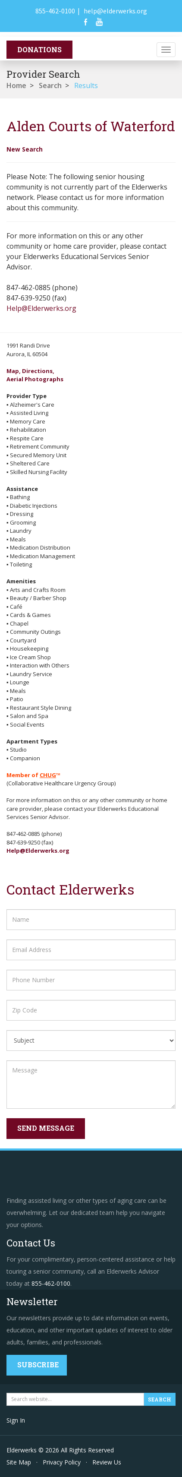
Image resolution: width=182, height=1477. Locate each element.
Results (86, 85)
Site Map (18, 1462)
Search (50, 85)
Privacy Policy (62, 1462)
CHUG (48, 775)
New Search (24, 149)
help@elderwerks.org (115, 10)
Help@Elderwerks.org (41, 308)
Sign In (15, 1420)
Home (16, 85)
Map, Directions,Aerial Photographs (34, 375)
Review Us (106, 1462)
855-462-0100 (55, 10)
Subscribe (38, 1364)
